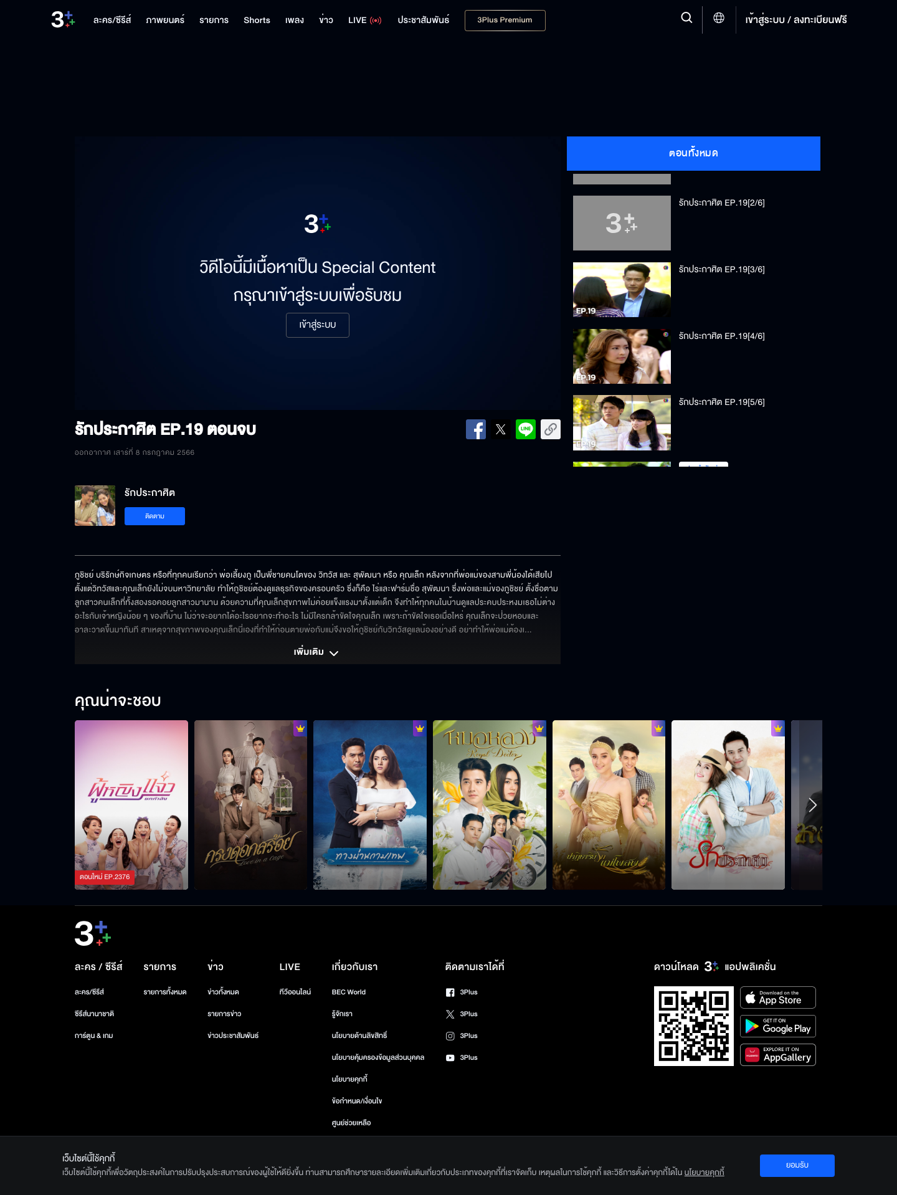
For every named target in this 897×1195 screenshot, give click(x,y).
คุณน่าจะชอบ (118, 701)
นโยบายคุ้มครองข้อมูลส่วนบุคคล (378, 1058)
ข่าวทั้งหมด (223, 992)
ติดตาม (154, 516)
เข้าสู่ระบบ (317, 325)
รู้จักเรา (342, 1014)
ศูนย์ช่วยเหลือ (351, 1123)
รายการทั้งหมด (164, 992)
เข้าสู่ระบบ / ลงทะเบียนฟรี (796, 20)
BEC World (349, 992)
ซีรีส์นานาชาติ (94, 1014)
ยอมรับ (797, 1165)
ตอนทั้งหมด (693, 153)
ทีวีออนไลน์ (295, 992)
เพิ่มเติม (317, 653)
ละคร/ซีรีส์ (89, 992)
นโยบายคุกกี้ (350, 1079)
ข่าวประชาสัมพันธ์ (233, 1036)
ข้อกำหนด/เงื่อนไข (357, 1101)
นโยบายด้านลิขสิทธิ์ (359, 1036)
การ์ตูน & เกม (94, 1036)
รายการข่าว (224, 1014)
